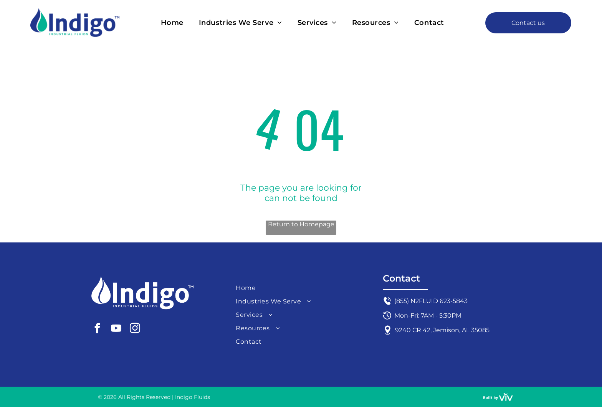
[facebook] (97, 329)
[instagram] (134, 329)
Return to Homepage (301, 224)
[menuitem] (172, 22)
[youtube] (116, 329)
